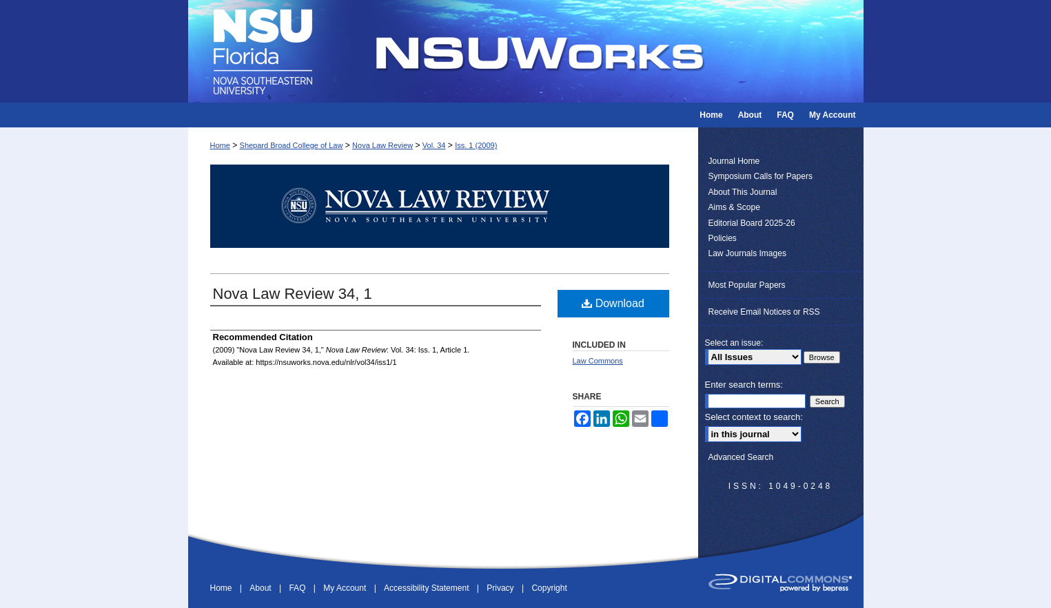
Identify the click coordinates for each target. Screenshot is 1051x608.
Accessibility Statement (427, 588)
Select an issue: (734, 343)
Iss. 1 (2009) (476, 145)
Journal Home (734, 161)
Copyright (549, 588)
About (261, 588)
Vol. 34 (434, 145)
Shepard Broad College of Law (291, 145)
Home (220, 145)
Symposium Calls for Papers (760, 176)
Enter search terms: (744, 384)
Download (613, 303)
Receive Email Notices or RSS (764, 312)
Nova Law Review (382, 145)
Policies (722, 238)
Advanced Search (741, 457)
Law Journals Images (747, 253)
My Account (345, 588)
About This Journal (742, 192)
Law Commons (598, 361)
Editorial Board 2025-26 (751, 223)
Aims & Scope (734, 207)
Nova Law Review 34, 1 (292, 293)
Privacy (501, 588)
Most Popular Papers (747, 285)
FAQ (298, 588)
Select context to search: (754, 417)
